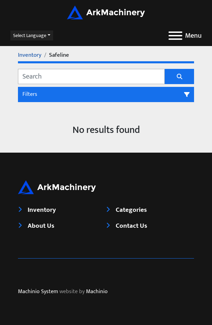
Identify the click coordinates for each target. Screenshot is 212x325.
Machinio (97, 291)
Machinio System (38, 291)
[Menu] (175, 35)
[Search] (91, 76)
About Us (41, 225)
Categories (131, 209)
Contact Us (131, 225)
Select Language (29, 35)
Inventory (42, 209)
